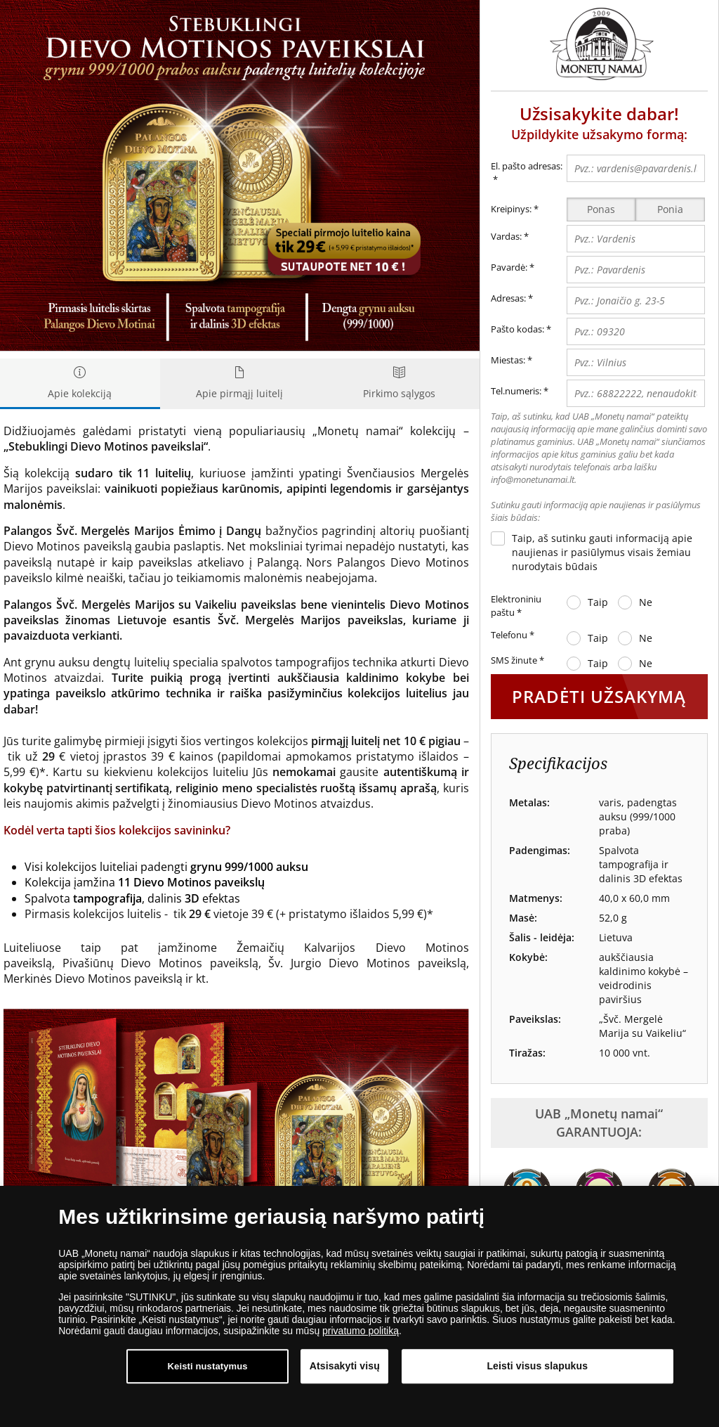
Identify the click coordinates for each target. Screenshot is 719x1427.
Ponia (670, 209)
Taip (598, 602)
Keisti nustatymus (208, 1367)
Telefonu (512, 635)
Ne (645, 602)
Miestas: (508, 360)
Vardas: (506, 236)
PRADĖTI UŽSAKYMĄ (599, 696)
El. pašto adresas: (526, 173)
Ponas (601, 209)
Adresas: (508, 298)
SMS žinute (517, 661)
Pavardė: (509, 267)
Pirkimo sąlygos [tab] (399, 383)
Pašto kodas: (517, 329)
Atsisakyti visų (345, 1367)
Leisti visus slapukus (537, 1367)
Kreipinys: (511, 208)
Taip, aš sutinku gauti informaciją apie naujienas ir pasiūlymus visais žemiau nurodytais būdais (602, 552)
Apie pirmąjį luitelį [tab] (240, 383)
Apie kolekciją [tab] (80, 383)
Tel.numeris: (516, 391)
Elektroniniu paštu (516, 606)
